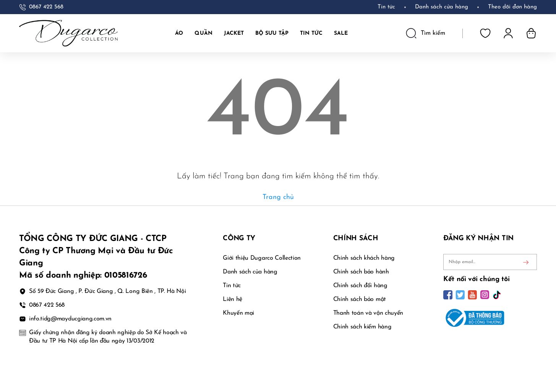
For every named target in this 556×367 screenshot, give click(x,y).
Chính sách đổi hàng (360, 286)
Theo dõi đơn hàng (512, 7)
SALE (341, 33)
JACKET (234, 33)
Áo (179, 33)
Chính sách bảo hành (361, 272)
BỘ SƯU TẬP (272, 33)
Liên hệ (232, 299)
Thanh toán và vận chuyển (368, 313)
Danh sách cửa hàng (441, 7)
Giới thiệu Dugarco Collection (262, 258)
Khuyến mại (238, 313)
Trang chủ (278, 197)
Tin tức (386, 7)
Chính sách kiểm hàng (362, 327)
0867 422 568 (46, 7)
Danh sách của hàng (250, 272)
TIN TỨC (311, 33)
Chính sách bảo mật (359, 299)
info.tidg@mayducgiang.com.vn (70, 319)
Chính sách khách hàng (364, 258)
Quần (203, 33)
